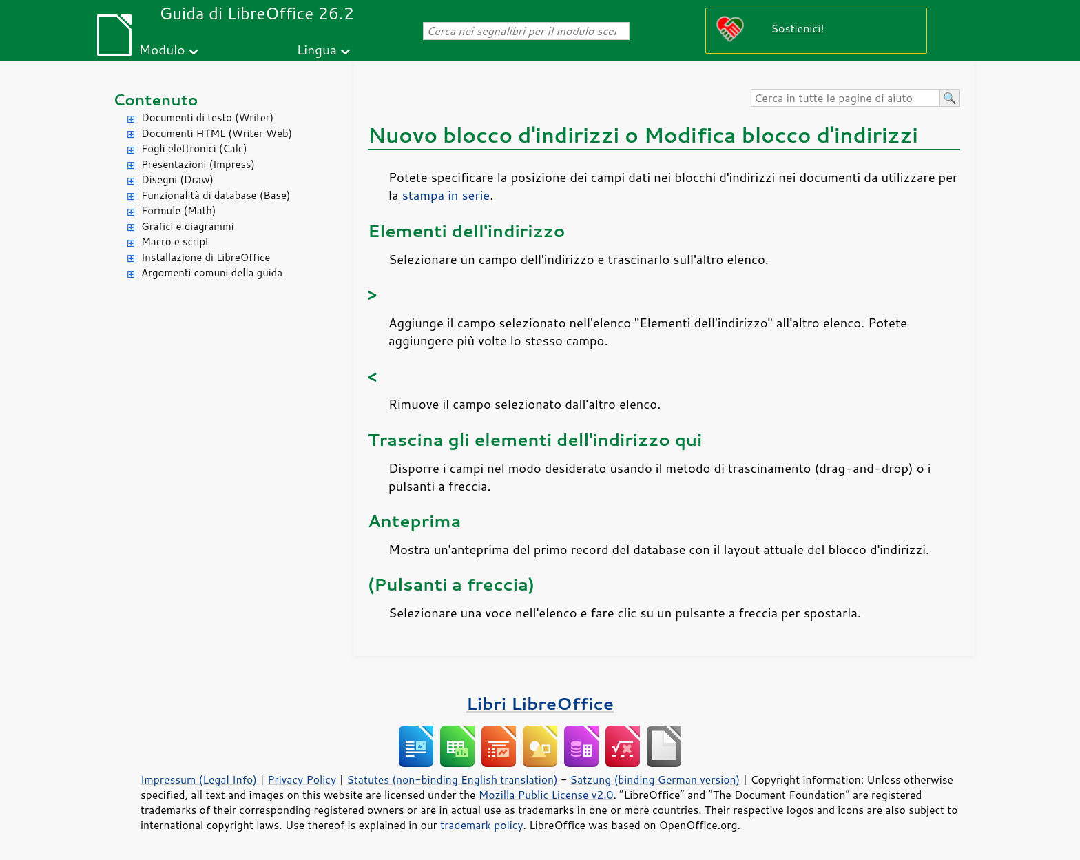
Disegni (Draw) (177, 179)
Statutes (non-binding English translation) (451, 779)
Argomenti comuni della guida (211, 272)
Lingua (317, 49)
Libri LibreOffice (540, 703)
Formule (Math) (178, 210)
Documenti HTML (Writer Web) (216, 133)
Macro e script (175, 241)
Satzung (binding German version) (655, 779)
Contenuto (155, 99)
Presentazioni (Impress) (198, 164)
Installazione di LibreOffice (205, 257)
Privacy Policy (301, 779)
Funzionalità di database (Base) (215, 195)
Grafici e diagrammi (187, 226)
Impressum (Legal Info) (199, 779)
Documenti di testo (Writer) (207, 117)
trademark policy (481, 824)
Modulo (161, 49)
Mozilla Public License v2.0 (546, 794)
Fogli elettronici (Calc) (194, 148)
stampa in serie (446, 195)
